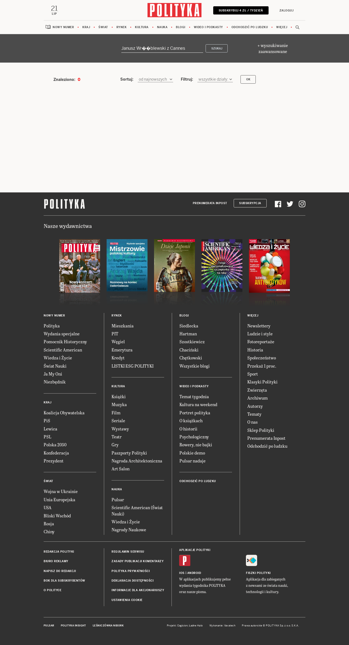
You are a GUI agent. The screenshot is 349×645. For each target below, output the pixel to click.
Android (194, 573)
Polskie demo (192, 453)
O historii (188, 429)
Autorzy (255, 406)
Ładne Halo (196, 626)
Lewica (50, 429)
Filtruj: (187, 79)
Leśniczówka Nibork (108, 626)
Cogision (182, 626)
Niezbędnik (55, 382)
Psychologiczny (194, 436)
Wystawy (120, 429)
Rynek (121, 27)
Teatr (117, 436)
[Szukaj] (162, 48)
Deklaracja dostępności (133, 580)
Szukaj (216, 48)
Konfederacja (56, 453)
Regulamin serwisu (128, 551)
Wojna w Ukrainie (61, 491)
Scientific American (63, 350)
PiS (47, 421)
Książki (119, 396)
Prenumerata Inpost (210, 203)
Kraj (86, 27)
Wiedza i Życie (58, 358)
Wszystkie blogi (194, 366)
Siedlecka (188, 325)
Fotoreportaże (260, 342)
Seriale (118, 421)
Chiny (49, 532)
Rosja (49, 524)
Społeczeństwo (261, 358)
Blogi (180, 27)
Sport (252, 374)
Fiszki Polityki (258, 573)
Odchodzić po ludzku (249, 27)
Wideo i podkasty (208, 27)
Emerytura (122, 350)
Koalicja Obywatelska (64, 412)
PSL (47, 436)
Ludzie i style (260, 333)
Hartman (188, 333)
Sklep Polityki (260, 430)
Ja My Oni (53, 374)
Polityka (52, 325)
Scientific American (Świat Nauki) (137, 511)
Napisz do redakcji (60, 571)
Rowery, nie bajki (195, 445)
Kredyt (118, 358)
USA (48, 508)
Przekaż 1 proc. (261, 366)
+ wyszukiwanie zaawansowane (272, 48)
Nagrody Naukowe (129, 530)
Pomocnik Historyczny (65, 342)
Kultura (142, 27)
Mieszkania (123, 325)
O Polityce (52, 590)
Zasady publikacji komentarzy (138, 561)
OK (248, 79)
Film (116, 412)
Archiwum (257, 398)
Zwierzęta (257, 390)
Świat (103, 27)
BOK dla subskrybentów (64, 580)
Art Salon (121, 469)
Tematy (254, 414)
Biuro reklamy (56, 561)
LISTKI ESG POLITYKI (133, 366)
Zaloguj (286, 10)
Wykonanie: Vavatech (222, 626)
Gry (115, 445)
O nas (252, 422)
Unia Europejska (59, 499)
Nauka (162, 27)
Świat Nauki (55, 366)
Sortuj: (126, 79)
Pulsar (118, 499)
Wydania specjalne (62, 333)
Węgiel (118, 342)
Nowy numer (63, 27)
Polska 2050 (55, 445)
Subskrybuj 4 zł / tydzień (240, 10)
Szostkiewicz (192, 342)
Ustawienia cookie (127, 600)
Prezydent (54, 461)
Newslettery (258, 325)
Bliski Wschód (57, 515)
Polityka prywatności (131, 571)
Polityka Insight (73, 626)
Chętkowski (190, 358)
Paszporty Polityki (129, 453)
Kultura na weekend (198, 404)
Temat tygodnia (194, 396)
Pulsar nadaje (192, 461)
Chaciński (188, 350)
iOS (182, 573)
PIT (115, 333)
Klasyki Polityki (262, 382)
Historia (255, 350)
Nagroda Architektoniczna (137, 461)
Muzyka (119, 404)
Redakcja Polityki (59, 551)
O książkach (191, 421)
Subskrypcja (250, 203)
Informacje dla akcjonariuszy (138, 590)
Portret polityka (194, 412)
